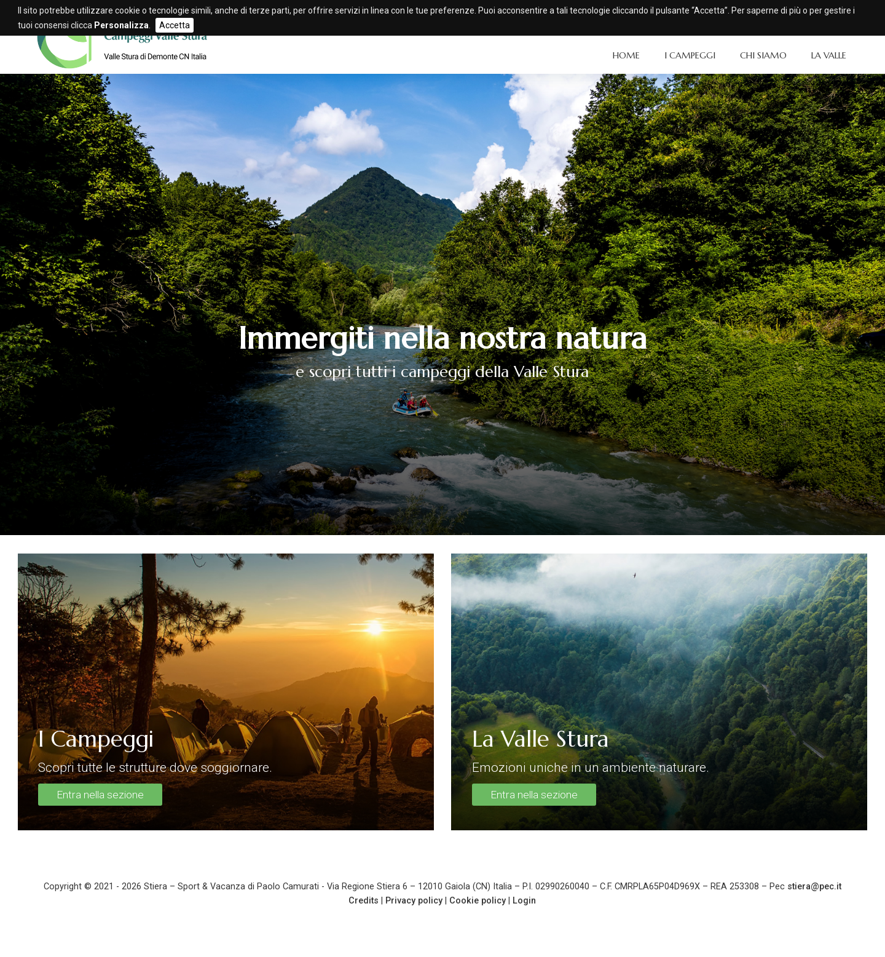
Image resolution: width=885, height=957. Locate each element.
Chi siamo (763, 55)
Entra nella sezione (100, 794)
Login (524, 900)
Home (626, 55)
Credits (363, 900)
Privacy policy (413, 900)
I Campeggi (689, 55)
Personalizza (121, 25)
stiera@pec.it (814, 886)
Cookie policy (477, 900)
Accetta (174, 25)
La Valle (828, 55)
